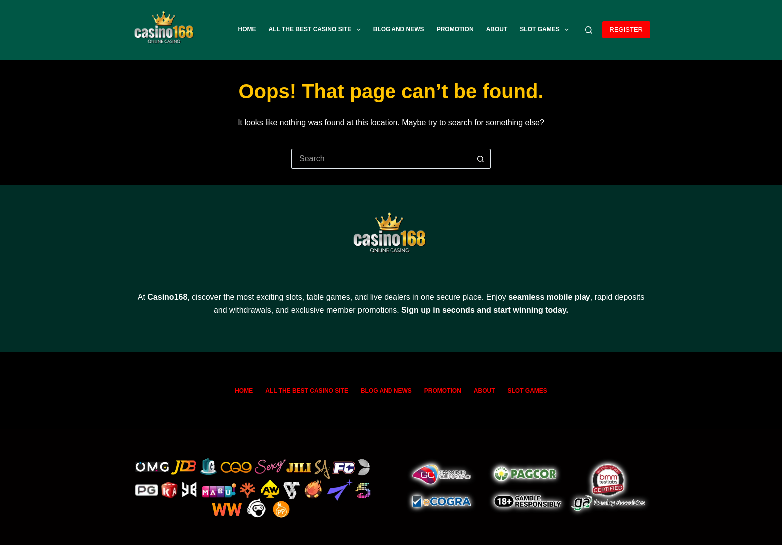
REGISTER (626, 29)
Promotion (455, 29)
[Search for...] (381, 159)
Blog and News (398, 29)
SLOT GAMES (546, 30)
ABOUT (497, 29)
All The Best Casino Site (317, 30)
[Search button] (481, 159)
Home (247, 29)
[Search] (588, 30)
